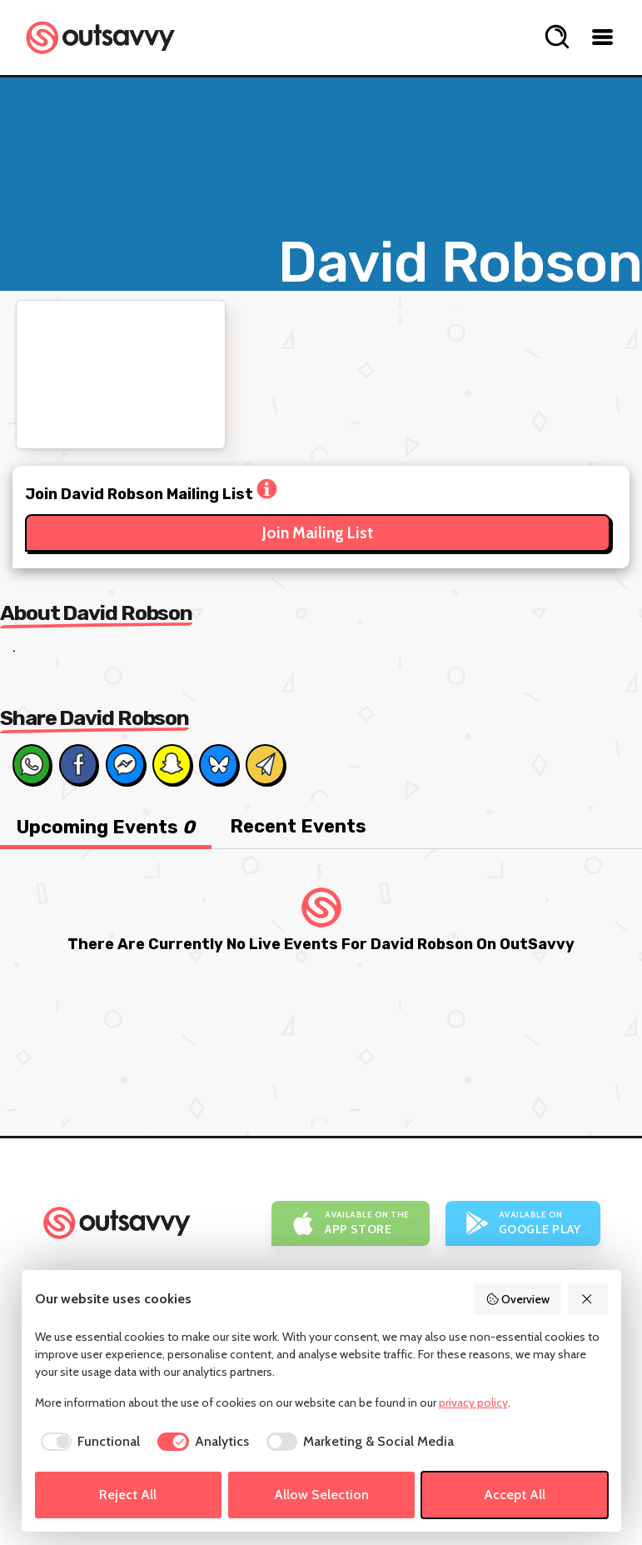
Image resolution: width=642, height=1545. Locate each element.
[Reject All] (588, 1299)
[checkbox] (88, 1442)
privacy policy (473, 1402)
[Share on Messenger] (125, 764)
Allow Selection (321, 1494)
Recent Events (298, 826)
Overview (517, 1299)
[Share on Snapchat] (171, 764)
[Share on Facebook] (78, 764)
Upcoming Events (106, 827)
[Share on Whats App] (31, 764)
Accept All (514, 1494)
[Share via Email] (265, 764)
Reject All (128, 1494)
